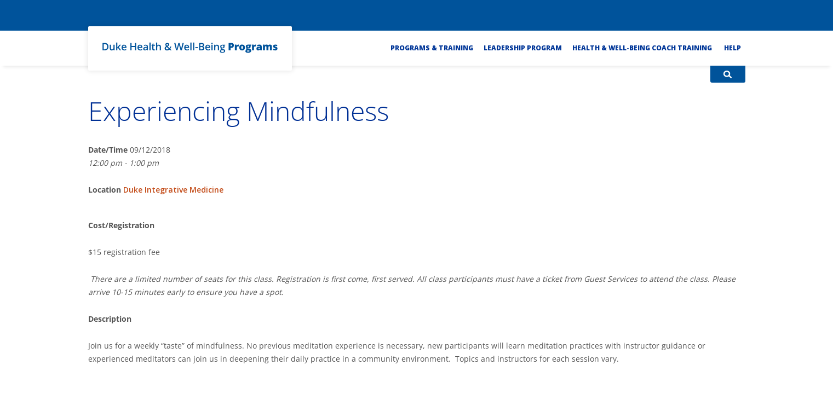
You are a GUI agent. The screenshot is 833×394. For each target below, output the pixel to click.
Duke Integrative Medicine (173, 189)
